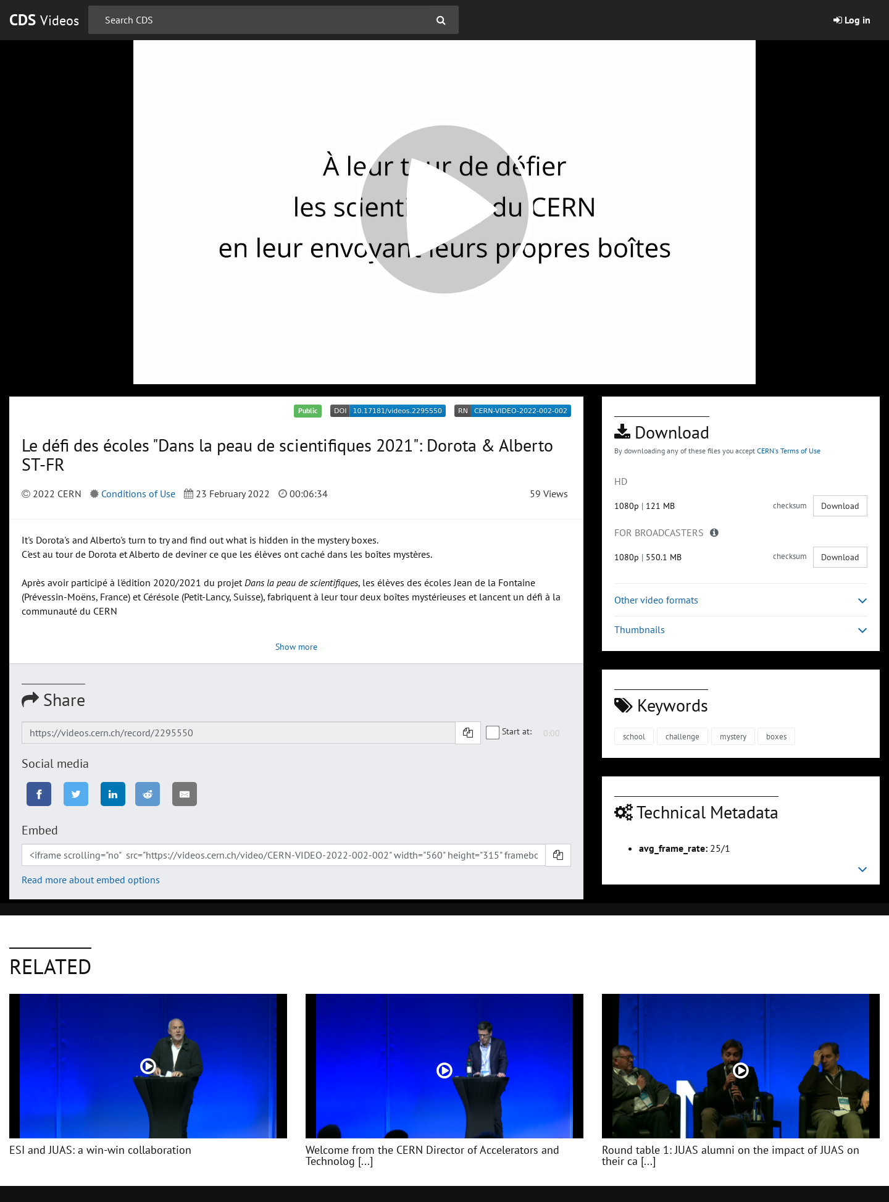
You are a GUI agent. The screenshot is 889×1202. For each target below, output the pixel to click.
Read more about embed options (91, 879)
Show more (296, 646)
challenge (682, 736)
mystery (733, 736)
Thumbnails (740, 630)
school (634, 736)
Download (840, 505)
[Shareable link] (239, 732)
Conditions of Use (138, 493)
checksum (790, 505)
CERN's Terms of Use (788, 450)
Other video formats (740, 600)
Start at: (509, 732)
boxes (776, 736)
